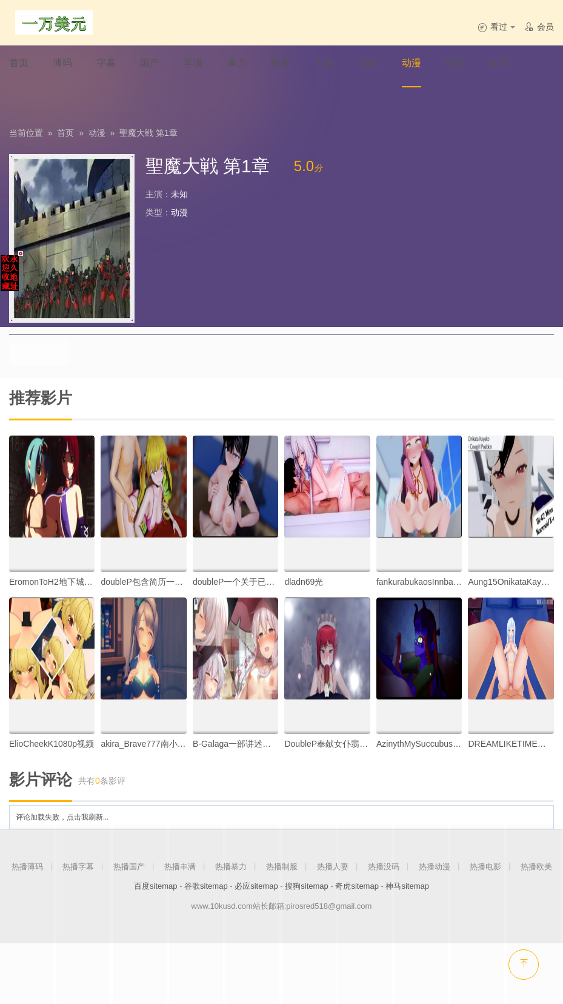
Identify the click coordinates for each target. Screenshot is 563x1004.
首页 (65, 133)
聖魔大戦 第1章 (148, 133)
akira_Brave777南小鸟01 (148, 743)
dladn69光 (303, 581)
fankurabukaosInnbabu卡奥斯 (432, 581)
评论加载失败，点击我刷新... (62, 816)
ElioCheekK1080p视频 (51, 743)
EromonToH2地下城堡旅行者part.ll (74, 581)
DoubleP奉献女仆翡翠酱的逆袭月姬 (351, 743)
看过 (496, 27)
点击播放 (36, 353)
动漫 (96, 133)
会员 (539, 27)
